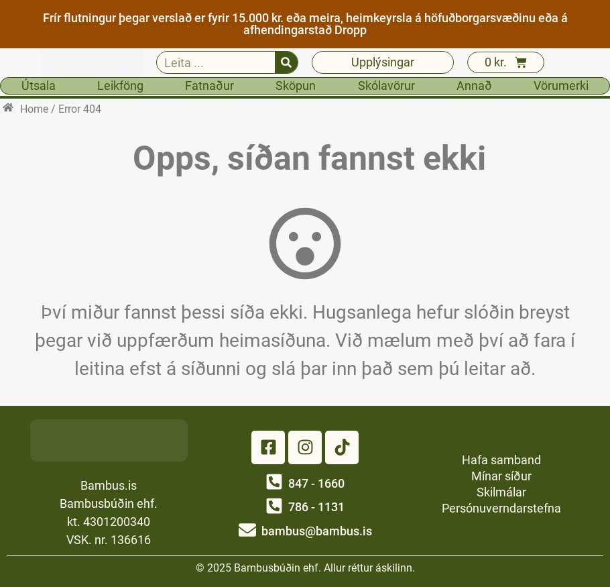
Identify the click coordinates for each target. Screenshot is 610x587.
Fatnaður (209, 85)
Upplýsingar (382, 62)
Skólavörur (386, 85)
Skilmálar (501, 492)
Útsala (38, 85)
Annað (474, 85)
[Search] (286, 62)
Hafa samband (501, 460)
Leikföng (120, 85)
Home (34, 109)
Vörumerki (561, 85)
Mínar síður (501, 476)
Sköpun (296, 85)
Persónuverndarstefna (501, 508)
